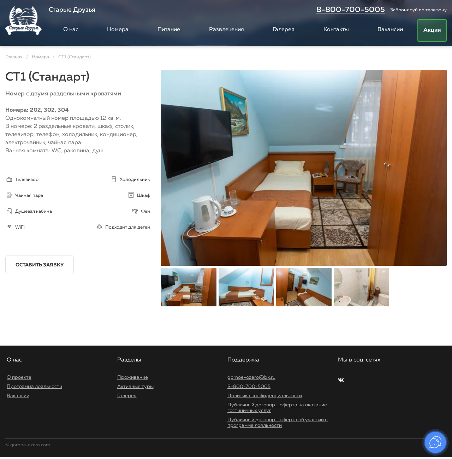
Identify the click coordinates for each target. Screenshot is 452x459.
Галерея (284, 30)
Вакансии (390, 30)
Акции (432, 30)
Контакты (336, 30)
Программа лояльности (34, 386)
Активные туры (135, 386)
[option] (304, 168)
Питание (168, 30)
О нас (70, 30)
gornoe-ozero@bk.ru (251, 377)
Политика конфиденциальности (264, 395)
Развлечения (226, 30)
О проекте (19, 377)
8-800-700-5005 (350, 10)
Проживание (132, 377)
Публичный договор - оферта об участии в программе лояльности (277, 422)
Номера (118, 30)
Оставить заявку (40, 265)
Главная (14, 57)
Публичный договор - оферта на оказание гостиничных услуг (277, 407)
